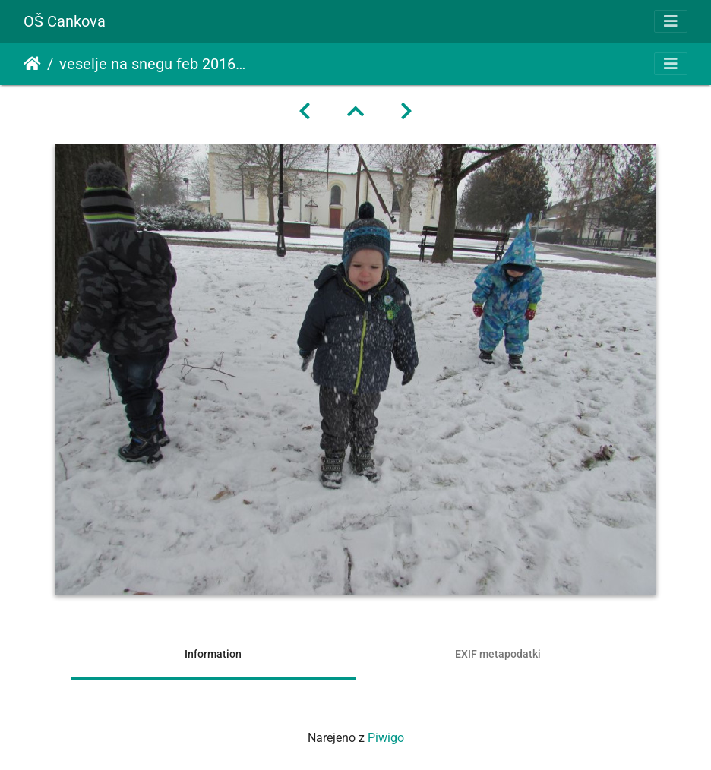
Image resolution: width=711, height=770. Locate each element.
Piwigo (386, 738)
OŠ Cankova (65, 21)
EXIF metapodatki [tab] (498, 654)
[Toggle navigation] (670, 21)
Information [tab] (213, 654)
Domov (32, 63)
